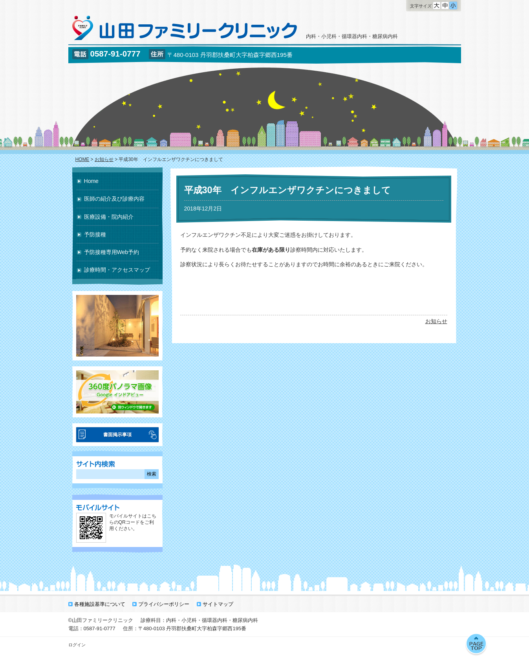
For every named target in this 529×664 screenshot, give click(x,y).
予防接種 (95, 234)
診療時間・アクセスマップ (117, 270)
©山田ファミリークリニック (101, 620)
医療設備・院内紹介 (109, 217)
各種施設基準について (99, 604)
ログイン (77, 644)
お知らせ (436, 321)
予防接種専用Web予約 (111, 252)
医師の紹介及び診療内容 (114, 199)
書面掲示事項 (117, 434)
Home (91, 181)
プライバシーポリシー (163, 604)
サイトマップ (218, 604)
